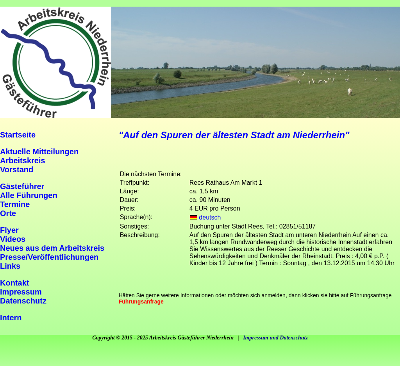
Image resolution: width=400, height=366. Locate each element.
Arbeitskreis (22, 160)
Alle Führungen (28, 195)
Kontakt (14, 283)
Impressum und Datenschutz (275, 338)
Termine (15, 204)
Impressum (21, 291)
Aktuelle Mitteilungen (39, 151)
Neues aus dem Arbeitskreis (52, 248)
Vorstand (16, 169)
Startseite (18, 134)
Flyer (9, 230)
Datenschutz (23, 300)
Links (10, 266)
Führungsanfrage (141, 301)
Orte (8, 213)
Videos (12, 239)
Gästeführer (22, 186)
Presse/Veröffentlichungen (49, 257)
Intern (11, 317)
